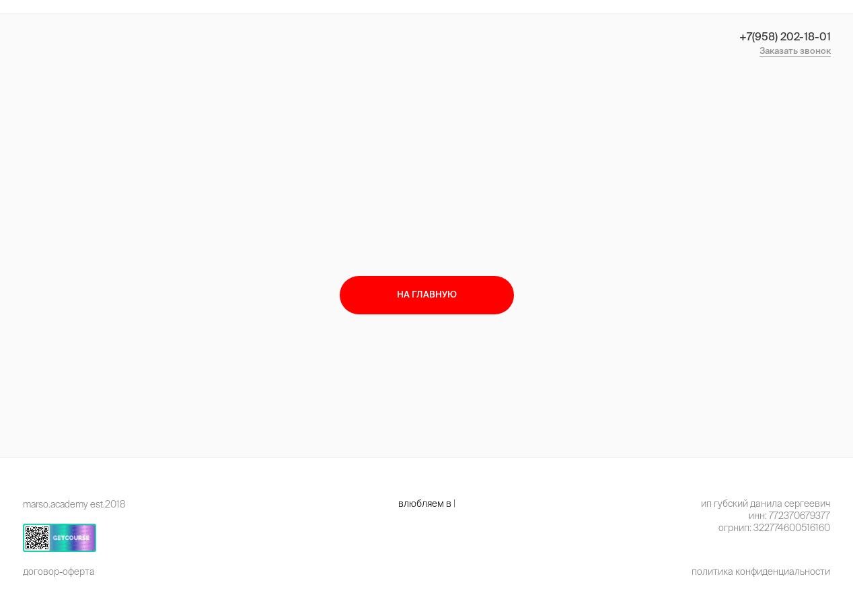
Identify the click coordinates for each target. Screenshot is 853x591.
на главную (427, 294)
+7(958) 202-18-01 (785, 36)
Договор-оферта (59, 571)
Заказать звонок (795, 51)
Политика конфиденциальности (761, 571)
